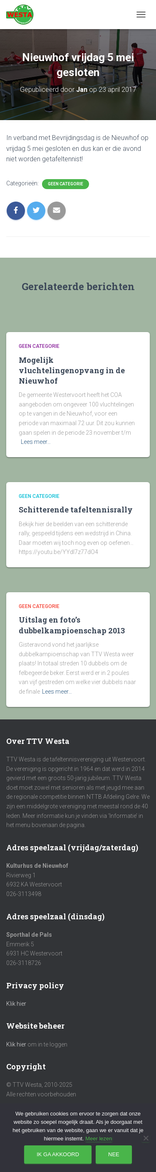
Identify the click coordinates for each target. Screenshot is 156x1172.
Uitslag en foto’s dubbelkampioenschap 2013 (72, 625)
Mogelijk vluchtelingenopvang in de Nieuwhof (72, 370)
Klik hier (16, 1003)
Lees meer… (36, 441)
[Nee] (145, 1138)
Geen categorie (65, 184)
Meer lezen (98, 1138)
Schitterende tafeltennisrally (76, 510)
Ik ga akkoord (58, 1154)
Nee (113, 1154)
